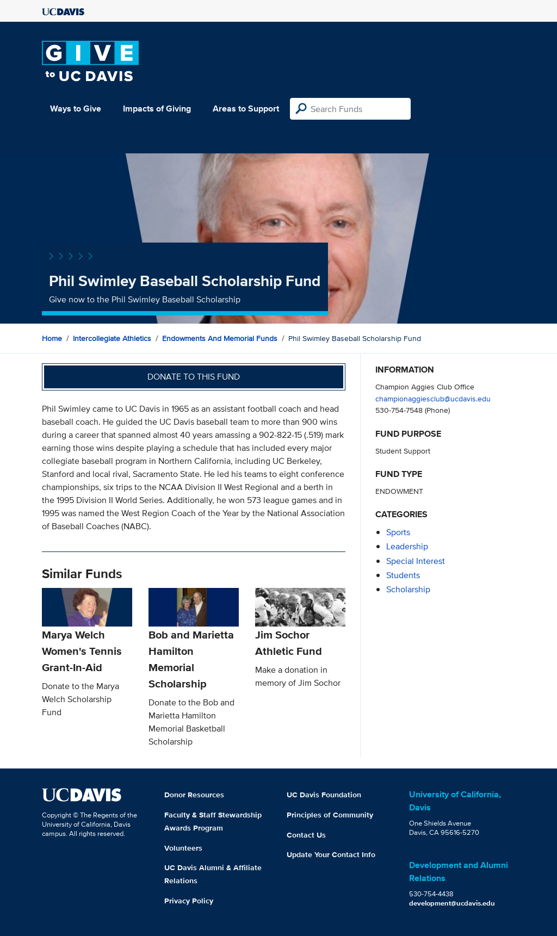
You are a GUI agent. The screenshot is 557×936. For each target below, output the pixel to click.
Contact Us (306, 834)
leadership (407, 546)
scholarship (408, 589)
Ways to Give (75, 108)
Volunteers (183, 847)
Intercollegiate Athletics (112, 338)
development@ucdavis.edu (452, 903)
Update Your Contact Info (331, 854)
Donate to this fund (193, 376)
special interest (415, 561)
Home (52, 338)
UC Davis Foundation (324, 794)
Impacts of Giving (157, 108)
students (403, 575)
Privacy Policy (188, 900)
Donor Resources (194, 794)
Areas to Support (246, 108)
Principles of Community (330, 814)
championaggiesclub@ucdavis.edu (433, 398)
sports (398, 532)
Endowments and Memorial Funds (219, 338)
